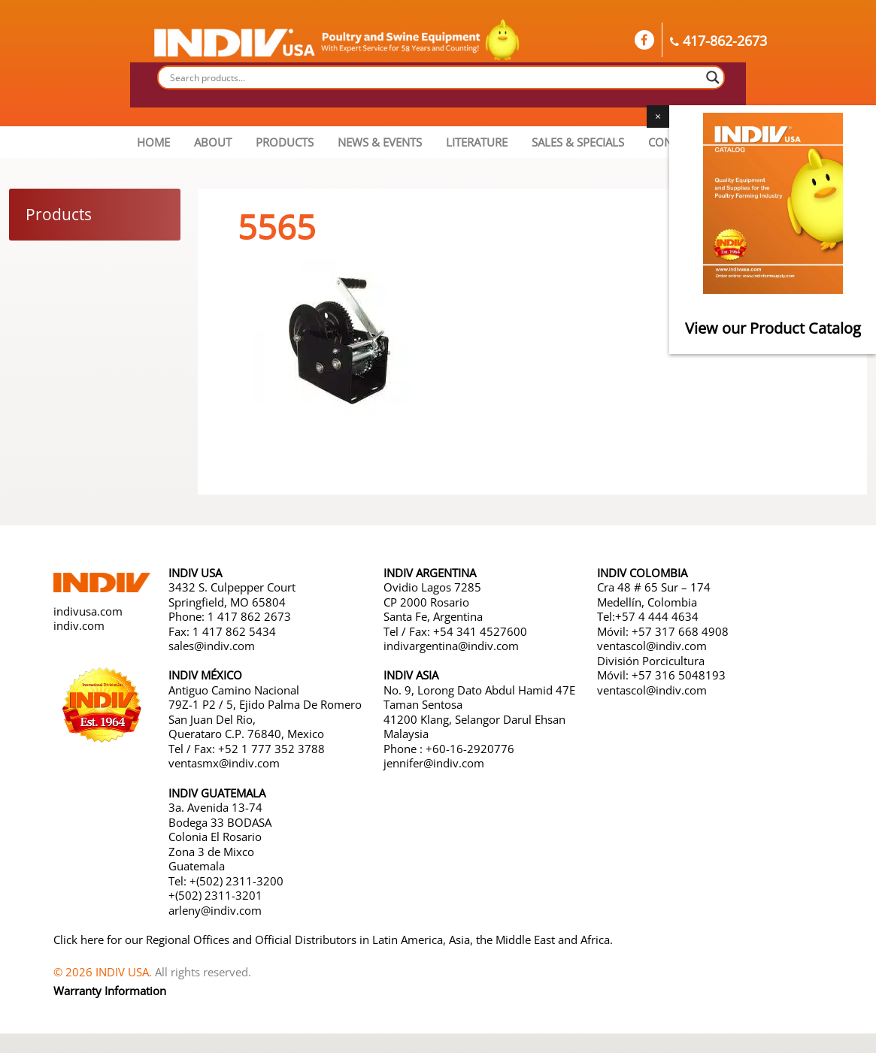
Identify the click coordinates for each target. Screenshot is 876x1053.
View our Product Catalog (773, 328)
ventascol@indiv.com (652, 645)
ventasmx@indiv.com (224, 762)
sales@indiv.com (211, 645)
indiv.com (79, 625)
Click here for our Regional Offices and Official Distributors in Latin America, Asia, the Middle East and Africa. (333, 939)
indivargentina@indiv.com (451, 645)
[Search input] (434, 77)
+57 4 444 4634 (657, 616)
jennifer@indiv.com (433, 762)
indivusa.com (88, 611)
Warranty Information (109, 990)
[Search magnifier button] (712, 77)
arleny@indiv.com (216, 910)
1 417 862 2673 (249, 616)
